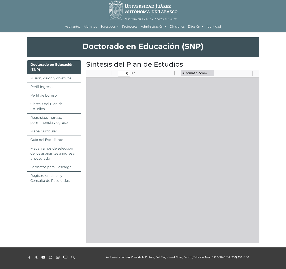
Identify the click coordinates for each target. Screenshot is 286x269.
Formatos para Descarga (50, 167)
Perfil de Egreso (43, 95)
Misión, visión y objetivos (50, 78)
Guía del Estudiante (46, 140)
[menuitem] (72, 27)
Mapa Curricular (43, 131)
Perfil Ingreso (41, 87)
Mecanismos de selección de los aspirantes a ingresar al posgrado (53, 153)
